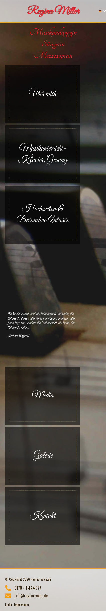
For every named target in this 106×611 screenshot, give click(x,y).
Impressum (21, 604)
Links (8, 604)
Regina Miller (53, 11)
